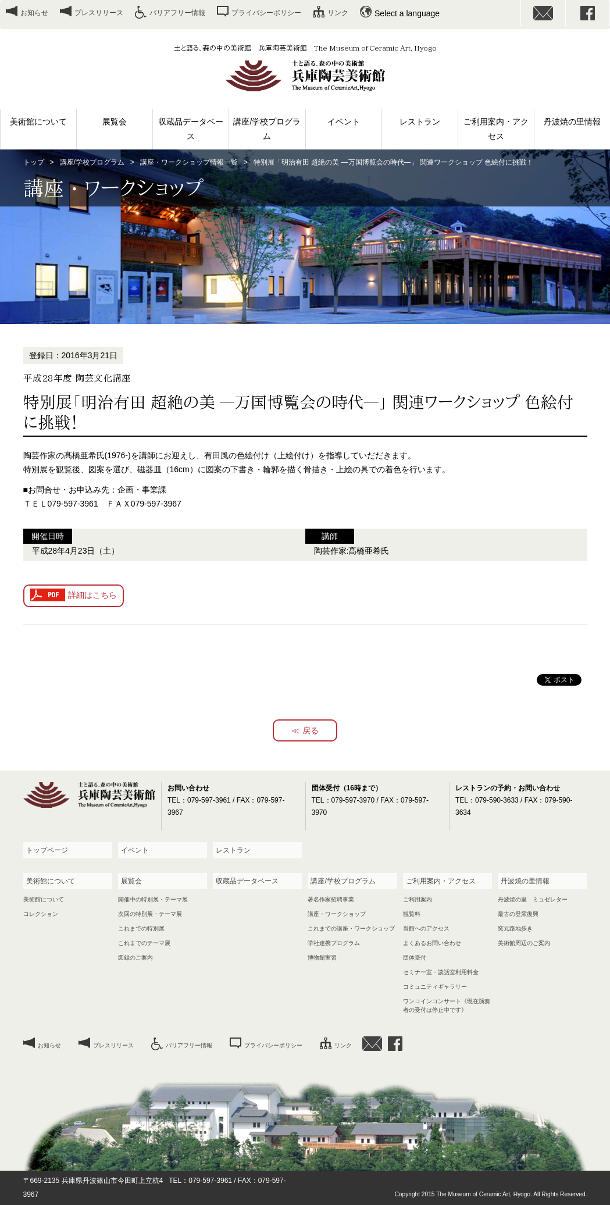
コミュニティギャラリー (435, 986)
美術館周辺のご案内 (524, 943)
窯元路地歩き (515, 928)
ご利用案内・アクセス (496, 129)
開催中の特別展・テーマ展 (153, 899)
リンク (337, 13)
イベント (343, 121)
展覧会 (114, 121)
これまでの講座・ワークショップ (351, 928)
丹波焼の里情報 (572, 121)
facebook (588, 13)
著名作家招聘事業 (331, 899)
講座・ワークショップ (337, 914)
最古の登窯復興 (518, 914)
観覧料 (411, 914)
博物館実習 (322, 957)
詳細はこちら (92, 595)
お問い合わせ (543, 13)
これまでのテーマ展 (144, 943)
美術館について (38, 121)
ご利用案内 (417, 899)
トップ (33, 162)
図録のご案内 (135, 957)
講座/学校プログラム (267, 129)
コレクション (40, 914)
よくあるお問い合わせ (432, 943)
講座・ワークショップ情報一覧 (189, 162)
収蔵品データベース (190, 129)
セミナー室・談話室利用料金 (441, 972)
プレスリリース (98, 13)
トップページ (47, 850)
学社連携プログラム (334, 943)
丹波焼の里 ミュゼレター (533, 899)
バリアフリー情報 (177, 13)
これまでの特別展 (141, 928)
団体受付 (414, 957)
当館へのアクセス (426, 928)
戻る (310, 730)
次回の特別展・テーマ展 (150, 914)
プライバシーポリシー (266, 13)
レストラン (419, 121)
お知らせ (34, 13)
